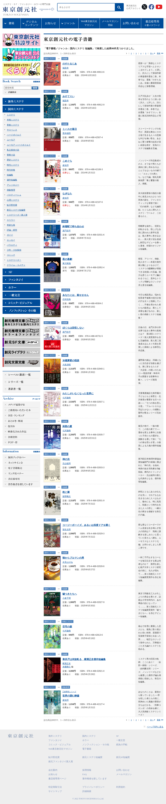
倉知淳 (65, 165)
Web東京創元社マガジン (89, 23)
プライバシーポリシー (93, 787)
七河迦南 (66, 398)
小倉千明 (66, 598)
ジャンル (69, 23)
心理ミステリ (13, 200)
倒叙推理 (11, 190)
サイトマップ (55, 791)
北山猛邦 (66, 463)
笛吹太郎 (66, 529)
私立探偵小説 (13, 150)
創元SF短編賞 (123, 757)
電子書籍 (86, 749)
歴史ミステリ (13, 160)
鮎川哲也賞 (12, 205)
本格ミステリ (13, 120)
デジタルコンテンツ (31, 23)
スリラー (11, 220)
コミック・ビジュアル (59, 744)
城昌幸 (65, 68)
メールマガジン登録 (110, 23)
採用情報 (86, 770)
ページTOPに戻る (155, 727)
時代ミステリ (13, 165)
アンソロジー (13, 185)
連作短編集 (12, 180)
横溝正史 (66, 663)
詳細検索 (86, 791)
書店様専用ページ (57, 778)
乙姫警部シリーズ (69, 692)
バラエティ (12, 245)
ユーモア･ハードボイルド (18, 145)
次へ (152, 53)
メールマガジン (124, 774)
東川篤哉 (66, 263)
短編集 (10, 175)
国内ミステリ (49, 59)
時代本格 (11, 170)
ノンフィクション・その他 (95, 744)
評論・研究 (12, 230)
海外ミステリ (55, 736)
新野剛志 (66, 496)
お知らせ (50, 23)
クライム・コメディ (16, 265)
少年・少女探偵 (14, 250)
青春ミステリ (13, 125)
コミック (11, 255)
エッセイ (11, 240)
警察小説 (11, 155)
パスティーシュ (14, 195)
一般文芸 (120, 740)
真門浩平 (66, 230)
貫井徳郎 (66, 133)
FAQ (84, 774)
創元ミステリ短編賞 (16, 210)
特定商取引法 (55, 787)
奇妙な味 (11, 225)
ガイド (10, 235)
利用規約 (120, 787)
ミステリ (11, 115)
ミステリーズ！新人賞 (17, 215)
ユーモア (11, 140)
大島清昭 (66, 364)
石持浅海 (66, 299)
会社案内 (52, 770)
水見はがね (67, 562)
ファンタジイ (55, 740)
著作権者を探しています (94, 778)
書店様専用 (152, 23)
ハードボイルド (14, 135)
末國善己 (66, 667)
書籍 (11, 23)
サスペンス (12, 130)
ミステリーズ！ (14, 260)
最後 (158, 53)
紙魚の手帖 (121, 744)
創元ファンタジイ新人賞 (60, 761)
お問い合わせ (131, 23)
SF (117, 736)
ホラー (85, 740)
